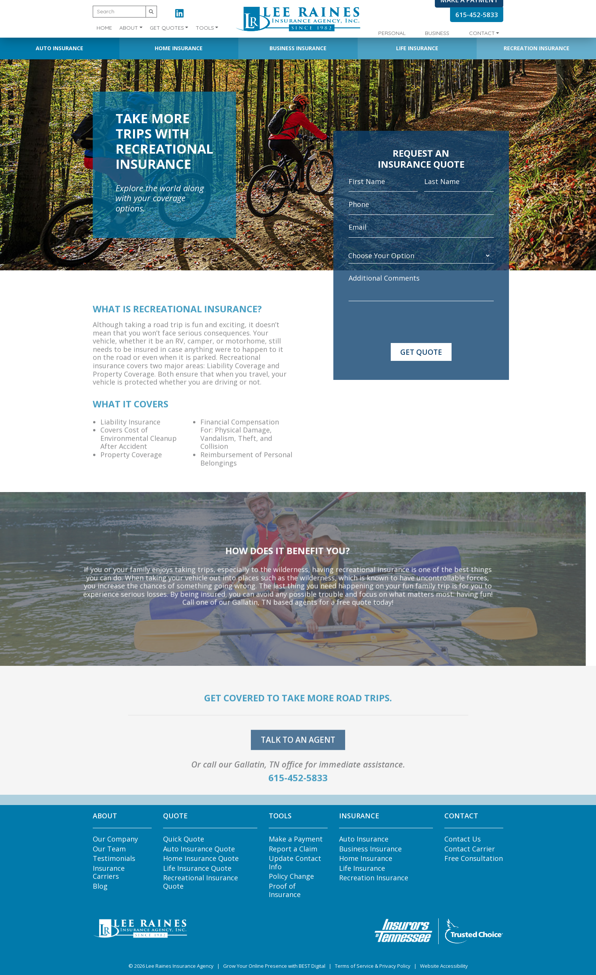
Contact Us (462, 838)
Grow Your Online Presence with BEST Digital (274, 965)
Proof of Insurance (285, 890)
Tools (205, 27)
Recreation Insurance (536, 48)
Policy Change (291, 876)
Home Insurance (179, 48)
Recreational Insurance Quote (200, 882)
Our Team (109, 848)
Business (437, 33)
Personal (392, 33)
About (128, 27)
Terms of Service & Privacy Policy (373, 965)
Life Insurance (417, 48)
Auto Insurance (59, 48)
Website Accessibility (444, 965)
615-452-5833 (476, 14)
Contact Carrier (469, 848)
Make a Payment (296, 838)
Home (104, 27)
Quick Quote (183, 838)
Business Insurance (298, 48)
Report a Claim (293, 848)
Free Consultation (473, 858)
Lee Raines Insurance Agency (180, 965)
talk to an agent (298, 750)
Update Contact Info (295, 862)
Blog (100, 886)
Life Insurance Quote (197, 868)
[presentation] (406, 322)
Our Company (115, 838)
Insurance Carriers (109, 872)
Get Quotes (167, 27)
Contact (482, 33)
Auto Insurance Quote (199, 848)
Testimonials (114, 858)
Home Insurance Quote (201, 858)
